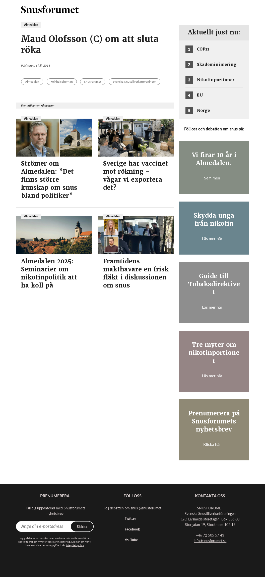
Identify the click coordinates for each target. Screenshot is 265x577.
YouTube (131, 539)
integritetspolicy (75, 545)
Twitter (130, 518)
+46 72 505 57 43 (210, 535)
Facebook (132, 529)
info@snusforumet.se (210, 540)
